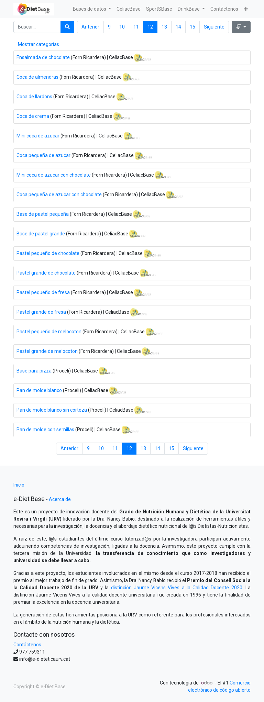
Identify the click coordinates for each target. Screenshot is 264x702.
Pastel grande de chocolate (46, 272)
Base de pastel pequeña (42, 213)
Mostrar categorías (38, 44)
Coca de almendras (37, 76)
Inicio (18, 485)
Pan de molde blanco (39, 390)
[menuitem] (128, 9)
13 (164, 27)
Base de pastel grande (40, 233)
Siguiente (214, 27)
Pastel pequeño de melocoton (48, 331)
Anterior (90, 27)
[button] (246, 9)
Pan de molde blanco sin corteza (51, 409)
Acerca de (60, 499)
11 (136, 27)
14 (178, 27)
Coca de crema (32, 116)
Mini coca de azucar (37, 135)
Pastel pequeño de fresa (43, 292)
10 (122, 27)
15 (192, 27)
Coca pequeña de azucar (43, 155)
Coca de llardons (34, 96)
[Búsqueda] (67, 27)
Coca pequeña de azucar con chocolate (59, 194)
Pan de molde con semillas (45, 429)
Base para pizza (34, 370)
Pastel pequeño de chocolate (47, 253)
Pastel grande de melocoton (47, 351)
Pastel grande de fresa (41, 311)
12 (150, 27)
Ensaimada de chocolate (43, 57)
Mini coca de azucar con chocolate (53, 174)
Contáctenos (27, 644)
